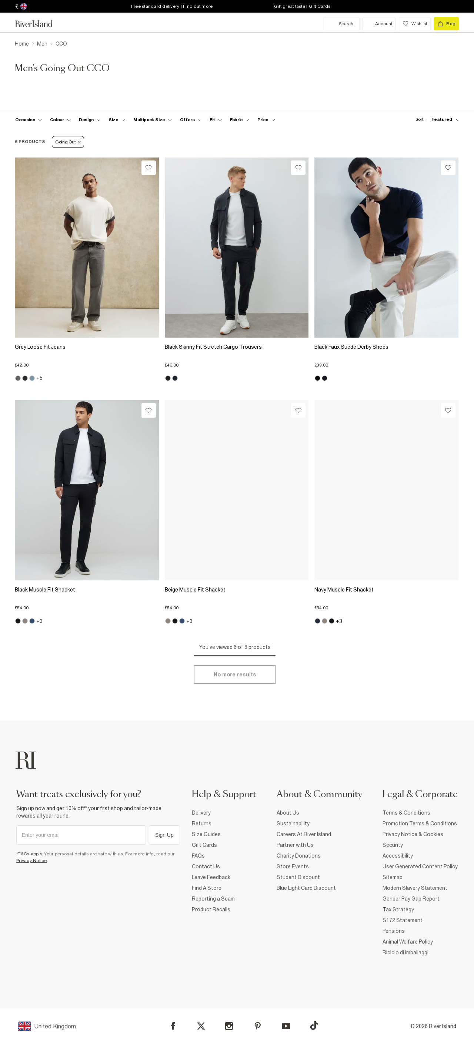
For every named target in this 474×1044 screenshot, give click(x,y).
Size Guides (206, 834)
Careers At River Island (304, 834)
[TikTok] (314, 1025)
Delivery (201, 813)
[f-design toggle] (90, 119)
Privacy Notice (31, 860)
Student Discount (298, 877)
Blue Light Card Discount (306, 888)
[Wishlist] (148, 167)
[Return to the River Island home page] (39, 24)
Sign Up (164, 835)
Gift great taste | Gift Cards (302, 6)
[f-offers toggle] (191, 119)
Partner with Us (295, 845)
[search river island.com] (342, 23)
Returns (201, 823)
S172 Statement (403, 920)
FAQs (198, 856)
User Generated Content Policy (420, 866)
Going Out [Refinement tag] (68, 142)
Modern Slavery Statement (415, 888)
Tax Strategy (398, 909)
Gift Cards (204, 845)
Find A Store (206, 888)
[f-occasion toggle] (28, 119)
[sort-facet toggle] (435, 119)
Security (393, 845)
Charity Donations (299, 856)
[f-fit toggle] (215, 119)
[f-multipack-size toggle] (152, 119)
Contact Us (206, 866)
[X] (201, 1026)
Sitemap (393, 877)
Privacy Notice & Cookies (413, 834)
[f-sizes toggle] (116, 119)
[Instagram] (229, 1026)
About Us (288, 813)
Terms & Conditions (406, 813)
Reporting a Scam (213, 899)
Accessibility (398, 856)
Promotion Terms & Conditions (420, 823)
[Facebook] (173, 1026)
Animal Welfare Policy (408, 942)
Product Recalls (211, 909)
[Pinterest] (258, 1026)
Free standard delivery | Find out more (172, 6)
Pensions (394, 931)
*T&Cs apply (29, 853)
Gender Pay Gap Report (411, 899)
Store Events (293, 866)
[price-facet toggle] (266, 119)
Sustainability (293, 823)
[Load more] (235, 674)
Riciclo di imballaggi (405, 952)
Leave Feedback (211, 877)
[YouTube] (286, 1026)
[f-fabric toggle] (240, 119)
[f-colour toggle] (60, 119)
